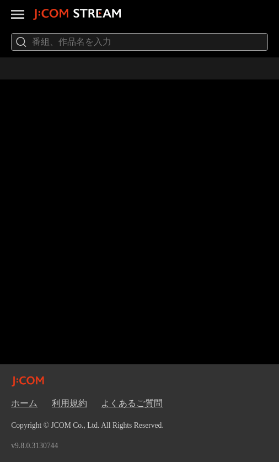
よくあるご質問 (132, 403)
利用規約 (69, 403)
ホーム (24, 403)
